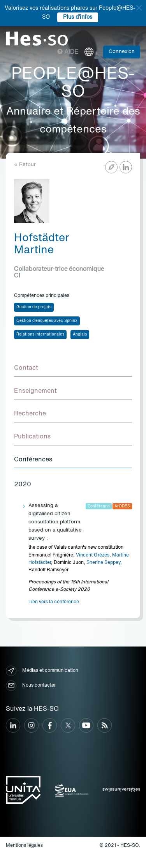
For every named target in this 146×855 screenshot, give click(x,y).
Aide (68, 52)
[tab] (73, 368)
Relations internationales (40, 334)
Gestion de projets (33, 307)
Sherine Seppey (103, 562)
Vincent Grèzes (92, 555)
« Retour (25, 164)
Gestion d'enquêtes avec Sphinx (46, 321)
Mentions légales (24, 845)
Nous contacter (31, 685)
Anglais (80, 334)
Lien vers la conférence (53, 602)
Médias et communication (42, 671)
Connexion (122, 51)
